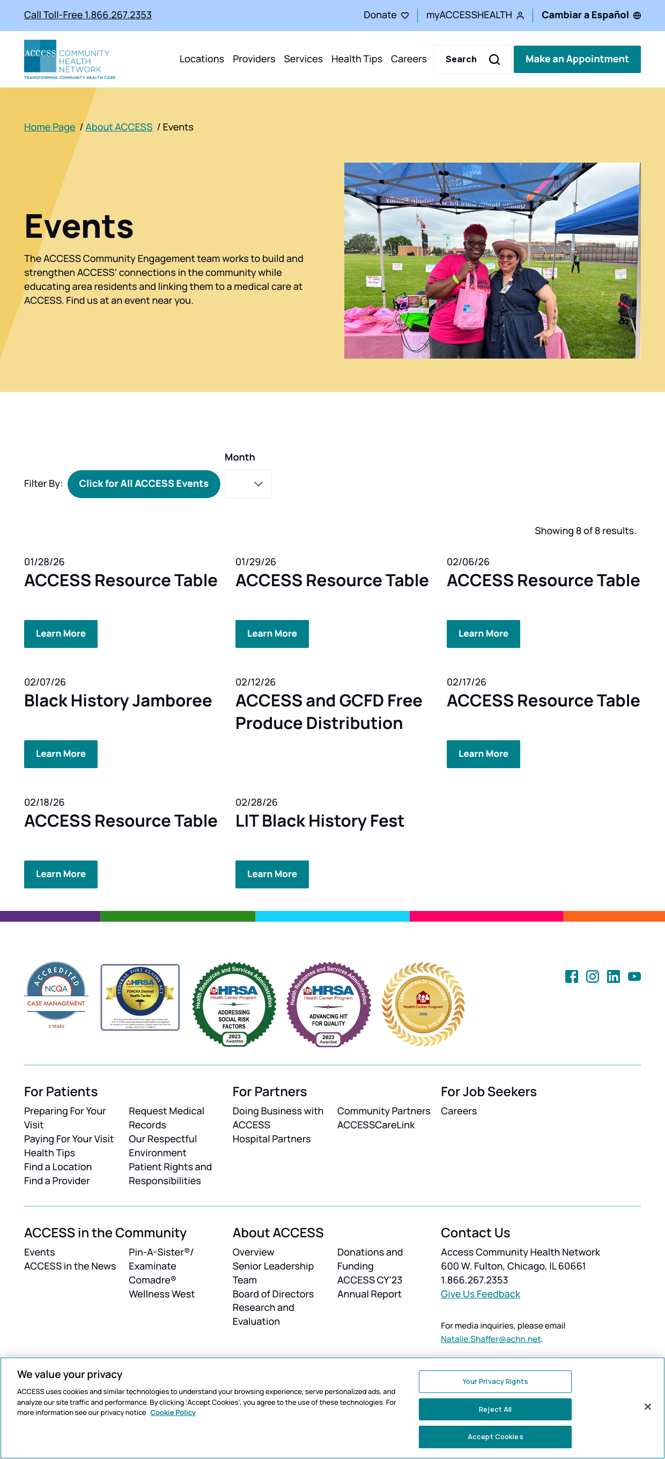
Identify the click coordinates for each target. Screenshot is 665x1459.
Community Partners (384, 1110)
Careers (409, 59)
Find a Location (58, 1165)
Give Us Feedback (480, 1292)
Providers (254, 59)
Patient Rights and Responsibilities (170, 1172)
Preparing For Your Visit (65, 1117)
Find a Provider (57, 1179)
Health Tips (356, 59)
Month (240, 457)
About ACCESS (118, 127)
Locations (202, 59)
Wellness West (162, 1292)
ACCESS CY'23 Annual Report (369, 1285)
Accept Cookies (495, 1436)
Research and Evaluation (263, 1313)
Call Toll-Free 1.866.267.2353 (88, 15)
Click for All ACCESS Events (144, 483)
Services (303, 59)
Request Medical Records (166, 1117)
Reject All (495, 1409)
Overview (254, 1250)
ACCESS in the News (70, 1264)
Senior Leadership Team (273, 1271)
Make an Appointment (577, 59)
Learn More (62, 633)
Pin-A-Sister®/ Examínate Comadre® (161, 1264)
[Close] (648, 1407)
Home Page (49, 127)
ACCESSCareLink (376, 1124)
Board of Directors (273, 1292)
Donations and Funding (370, 1257)
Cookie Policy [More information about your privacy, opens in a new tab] (173, 1412)
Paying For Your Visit (69, 1138)
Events (39, 1250)
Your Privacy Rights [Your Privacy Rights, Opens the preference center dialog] (495, 1381)
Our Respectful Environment (163, 1145)
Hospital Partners (272, 1138)
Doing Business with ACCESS (278, 1117)
